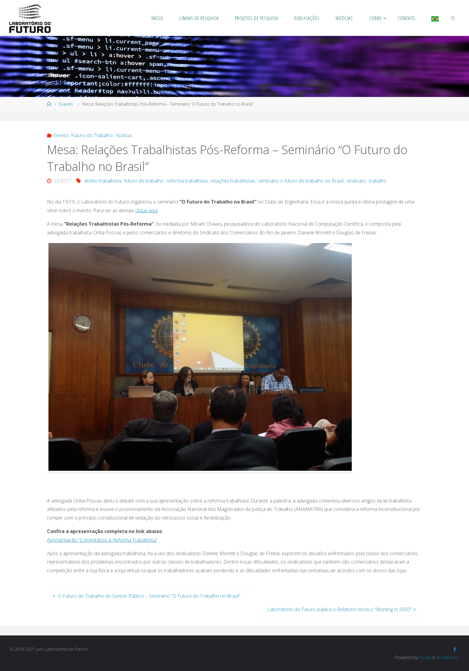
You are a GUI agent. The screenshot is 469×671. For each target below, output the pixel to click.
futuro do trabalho (144, 180)
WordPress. (447, 657)
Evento (66, 104)
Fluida (424, 657)
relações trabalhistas (233, 180)
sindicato (356, 180)
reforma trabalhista (187, 180)
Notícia (123, 135)
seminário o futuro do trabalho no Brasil (301, 180)
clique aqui (146, 210)
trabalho (378, 180)
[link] (452, 18)
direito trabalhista (102, 180)
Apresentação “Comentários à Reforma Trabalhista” (102, 540)
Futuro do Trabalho (92, 135)
